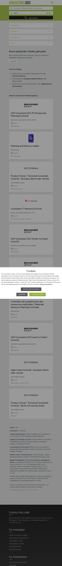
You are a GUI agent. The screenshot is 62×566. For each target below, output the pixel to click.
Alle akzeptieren (37, 294)
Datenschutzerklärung (46, 284)
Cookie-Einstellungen (31, 289)
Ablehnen (21, 294)
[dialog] (31, 283)
